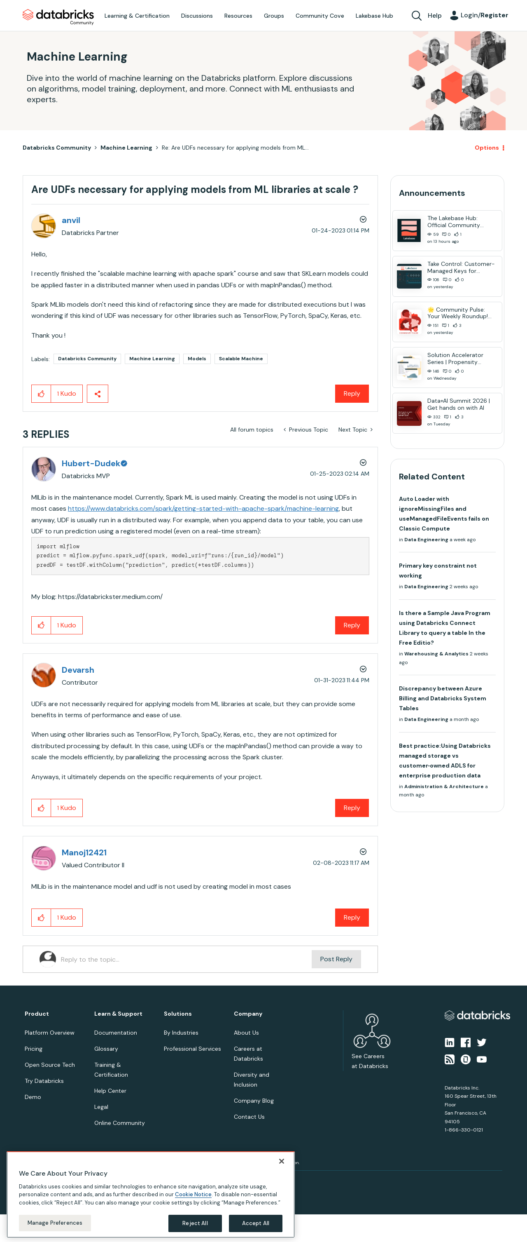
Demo (33, 1097)
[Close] (282, 1161)
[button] (41, 393)
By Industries (181, 1032)
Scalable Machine (241, 358)
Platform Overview (50, 1032)
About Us (246, 1032)
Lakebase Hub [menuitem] (374, 15)
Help (435, 15)
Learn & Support (118, 1013)
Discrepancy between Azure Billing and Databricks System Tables (442, 698)
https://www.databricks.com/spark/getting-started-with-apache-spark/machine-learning (203, 508)
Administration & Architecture (444, 786)
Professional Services (192, 1048)
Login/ (484, 15)
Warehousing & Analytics (436, 653)
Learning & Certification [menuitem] (137, 15)
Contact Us (249, 1116)
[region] (151, 1194)
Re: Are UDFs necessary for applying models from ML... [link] (235, 147)
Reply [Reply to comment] (352, 625)
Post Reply (336, 959)
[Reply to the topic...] (186, 959)
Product (37, 1013)
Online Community (119, 1123)
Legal (101, 1107)
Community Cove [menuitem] (320, 15)
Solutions (178, 1013)
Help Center (110, 1090)
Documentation (115, 1032)
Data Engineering (426, 539)
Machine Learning (126, 147)
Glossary (106, 1048)
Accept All (255, 1223)
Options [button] (487, 147)
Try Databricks (44, 1081)
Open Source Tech (50, 1064)
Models (197, 358)
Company (248, 1013)
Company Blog (254, 1100)
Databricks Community (58, 17)
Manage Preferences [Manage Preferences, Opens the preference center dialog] (55, 1222)
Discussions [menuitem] (197, 15)
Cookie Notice (193, 1194)
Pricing (33, 1048)
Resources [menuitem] (238, 15)
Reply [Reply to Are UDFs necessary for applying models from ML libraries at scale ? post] (352, 393)
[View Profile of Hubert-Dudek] (94, 463)
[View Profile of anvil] (71, 220)
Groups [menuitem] (274, 15)
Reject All (195, 1223)
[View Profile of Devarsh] (78, 669)
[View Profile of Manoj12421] (84, 852)
